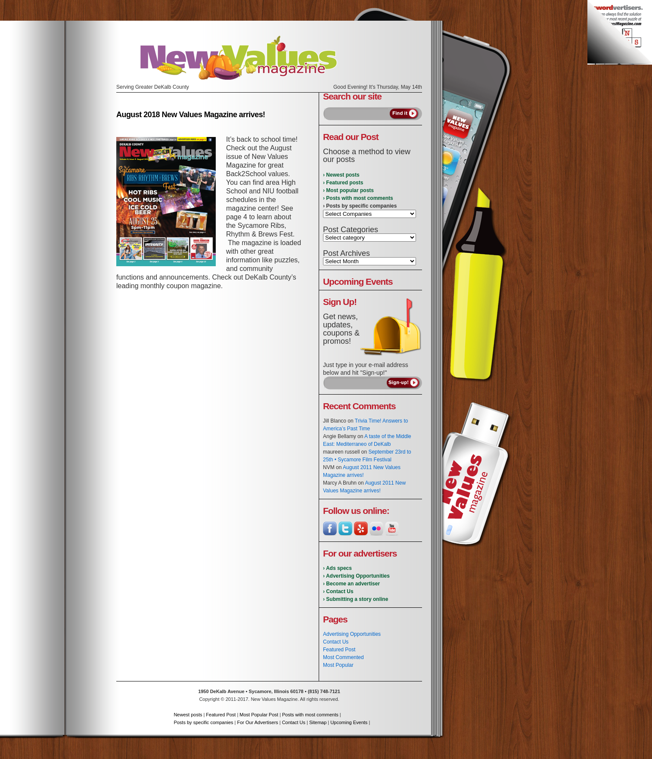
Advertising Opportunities (352, 634)
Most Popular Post (258, 714)
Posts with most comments (310, 714)
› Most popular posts (348, 190)
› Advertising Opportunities (356, 576)
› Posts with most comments (358, 198)
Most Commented (343, 657)
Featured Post (339, 650)
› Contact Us (338, 591)
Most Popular (338, 665)
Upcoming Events (348, 722)
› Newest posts (341, 175)
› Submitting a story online (355, 599)
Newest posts (188, 714)
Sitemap (317, 722)
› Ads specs (337, 568)
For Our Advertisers (257, 722)
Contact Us (335, 642)
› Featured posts (343, 183)
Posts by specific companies (203, 722)
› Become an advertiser (351, 584)
